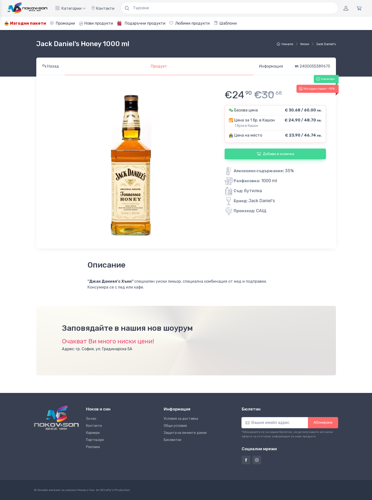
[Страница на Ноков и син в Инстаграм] (256, 460)
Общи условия (175, 426)
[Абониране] (274, 422)
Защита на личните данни (185, 433)
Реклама (93, 447)
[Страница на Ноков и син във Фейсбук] (246, 460)
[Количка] (359, 8)
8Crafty (105, 490)
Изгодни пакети (25, 23)
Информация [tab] (271, 66)
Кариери (93, 433)
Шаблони (225, 23)
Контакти (102, 8)
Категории (71, 8)
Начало (285, 44)
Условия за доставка (181, 419)
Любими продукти (189, 23)
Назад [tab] (50, 66)
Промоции (62, 23)
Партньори (95, 440)
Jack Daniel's (326, 44)
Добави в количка (275, 153)
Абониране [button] (323, 422)
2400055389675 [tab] (312, 66)
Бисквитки (172, 440)
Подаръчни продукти (141, 23)
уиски (304, 44)
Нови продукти (96, 23)
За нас (91, 419)
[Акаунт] (346, 8)
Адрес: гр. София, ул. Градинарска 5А (97, 349)
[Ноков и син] (56, 418)
